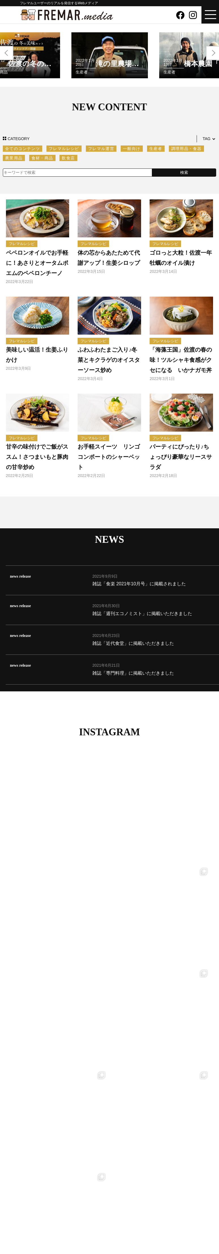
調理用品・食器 (186, 148)
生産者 (155, 148)
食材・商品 (42, 158)
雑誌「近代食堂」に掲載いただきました (133, 643)
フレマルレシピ (64, 148)
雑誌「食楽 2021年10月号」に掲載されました (139, 583)
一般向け (132, 148)
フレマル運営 (101, 148)
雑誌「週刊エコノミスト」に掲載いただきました (142, 613)
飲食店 (68, 158)
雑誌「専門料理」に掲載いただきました (133, 673)
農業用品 (14, 158)
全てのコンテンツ (22, 148)
